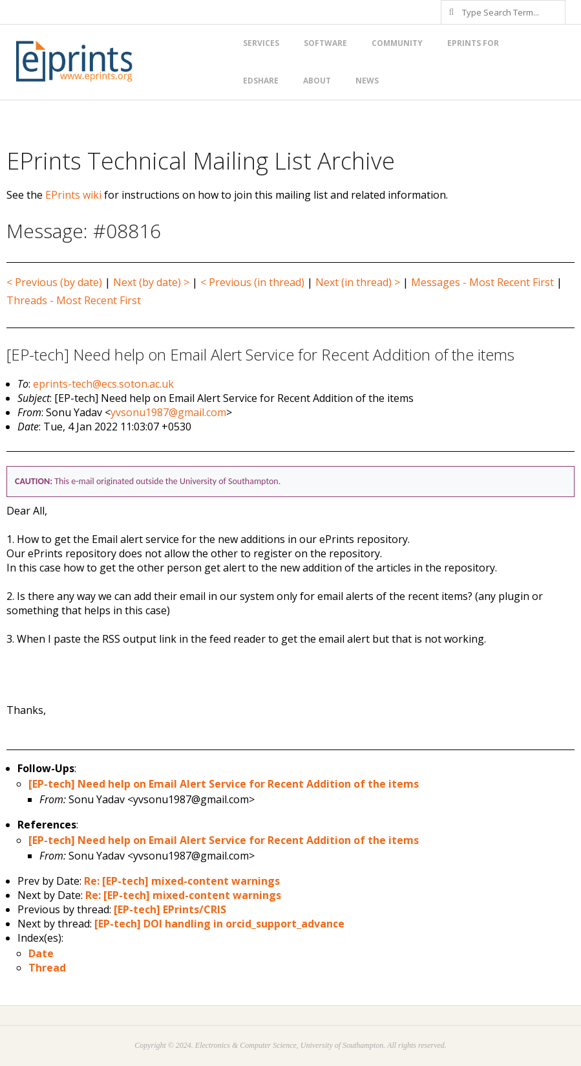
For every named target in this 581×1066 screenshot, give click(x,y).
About (317, 80)
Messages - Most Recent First (482, 282)
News (367, 80)
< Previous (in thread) (252, 282)
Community (397, 43)
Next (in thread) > (357, 282)
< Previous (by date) (54, 282)
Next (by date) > (151, 282)
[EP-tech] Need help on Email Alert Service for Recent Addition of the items (223, 784)
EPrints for (473, 43)
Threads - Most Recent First (73, 300)
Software (325, 43)
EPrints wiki (73, 195)
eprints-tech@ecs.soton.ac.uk (103, 384)
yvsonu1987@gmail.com (168, 412)
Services (261, 43)
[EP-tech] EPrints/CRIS (170, 909)
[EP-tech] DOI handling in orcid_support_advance (219, 923)
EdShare (261, 80)
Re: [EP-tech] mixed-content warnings (182, 881)
